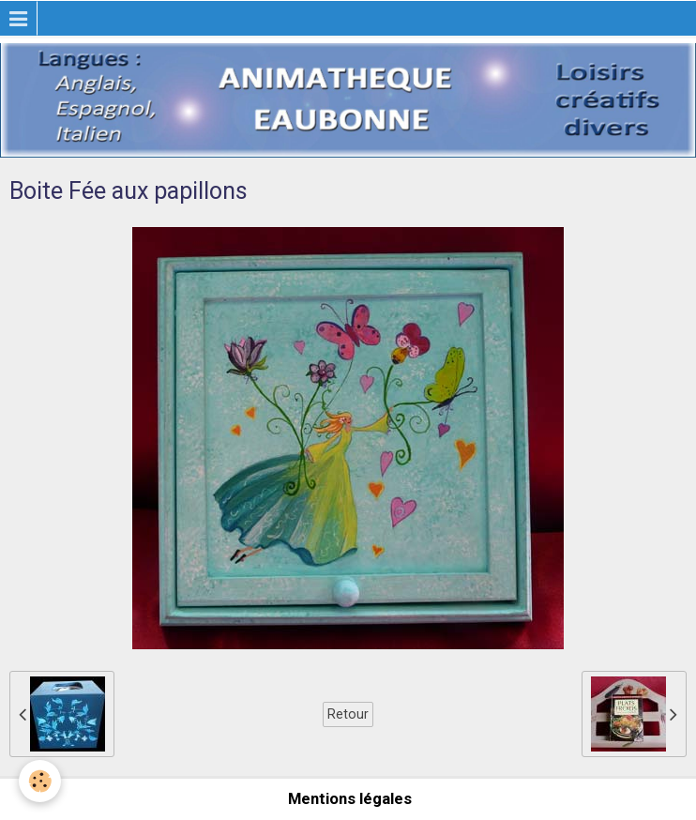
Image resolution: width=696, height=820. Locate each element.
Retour (348, 713)
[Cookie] (40, 781)
